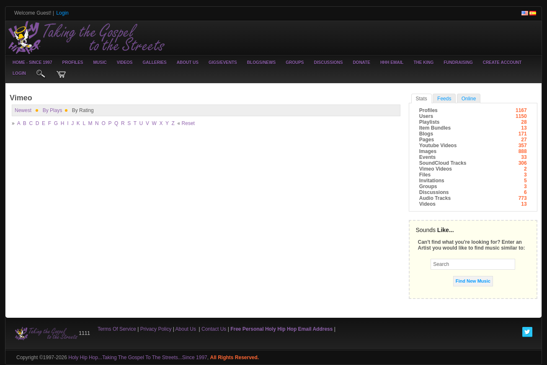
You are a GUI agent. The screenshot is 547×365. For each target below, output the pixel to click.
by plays (52, 110)
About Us (188, 62)
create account (502, 62)
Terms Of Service (117, 329)
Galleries (155, 62)
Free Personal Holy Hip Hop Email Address (281, 329)
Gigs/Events (223, 62)
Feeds (444, 99)
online (469, 99)
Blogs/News (261, 62)
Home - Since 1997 (32, 62)
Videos (125, 62)
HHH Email (392, 62)
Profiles (72, 62)
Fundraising (458, 62)
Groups (295, 62)
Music (100, 62)
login (19, 73)
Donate (361, 62)
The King (423, 62)
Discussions (328, 62)
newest (23, 110)
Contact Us (213, 329)
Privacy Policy (156, 329)
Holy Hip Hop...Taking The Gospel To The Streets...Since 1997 (137, 357)
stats (421, 99)
